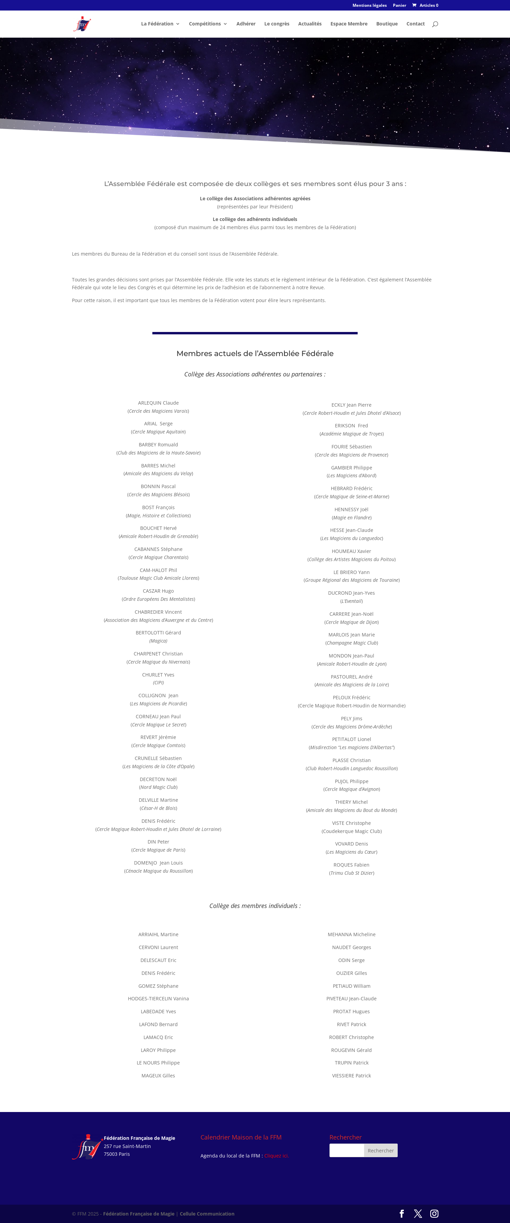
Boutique (387, 24)
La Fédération (157, 24)
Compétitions (205, 24)
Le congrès (276, 24)
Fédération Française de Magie (138, 1213)
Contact (416, 24)
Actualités (310, 24)
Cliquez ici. (276, 1155)
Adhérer (246, 24)
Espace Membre (348, 24)
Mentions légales (370, 5)
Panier (399, 5)
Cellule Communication (207, 1213)
